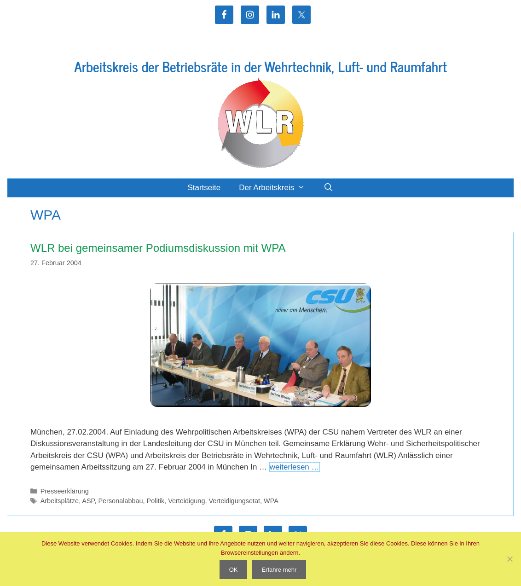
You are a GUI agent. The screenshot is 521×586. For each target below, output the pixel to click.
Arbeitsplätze (60, 501)
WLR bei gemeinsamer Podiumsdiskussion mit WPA (157, 248)
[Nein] (509, 558)
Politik (156, 501)
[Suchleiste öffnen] (328, 188)
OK (233, 569)
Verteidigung (186, 501)
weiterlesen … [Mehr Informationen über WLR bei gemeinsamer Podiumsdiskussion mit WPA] (294, 467)
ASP (88, 501)
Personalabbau (120, 501)
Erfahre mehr (278, 569)
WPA (271, 501)
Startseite (203, 187)
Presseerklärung (65, 491)
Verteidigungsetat (234, 501)
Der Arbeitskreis (276, 188)
